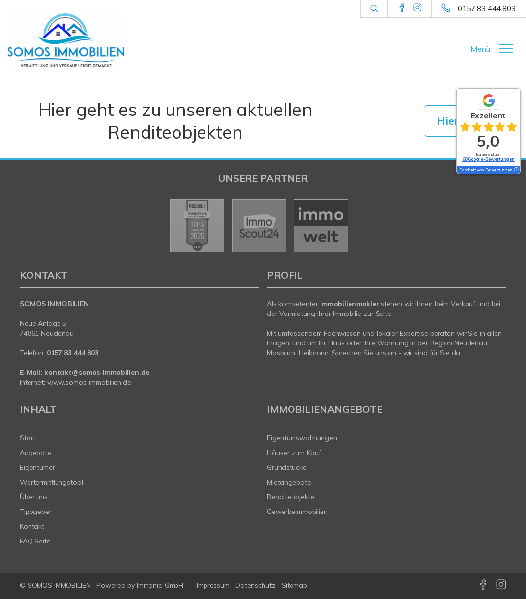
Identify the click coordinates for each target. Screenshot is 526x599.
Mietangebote (289, 482)
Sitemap (294, 585)
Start (27, 437)
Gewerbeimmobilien (297, 511)
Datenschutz (255, 585)
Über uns (34, 496)
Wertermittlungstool (51, 482)
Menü (480, 49)
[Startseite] (65, 40)
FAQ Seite (35, 541)
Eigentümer (37, 467)
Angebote (35, 452)
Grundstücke (287, 467)
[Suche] (373, 9)
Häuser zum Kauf (294, 452)
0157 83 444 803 (487, 8)
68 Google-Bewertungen (488, 159)
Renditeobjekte (290, 496)
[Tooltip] (516, 170)
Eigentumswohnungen (302, 437)
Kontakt (32, 526)
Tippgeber (36, 511)
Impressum (213, 585)
